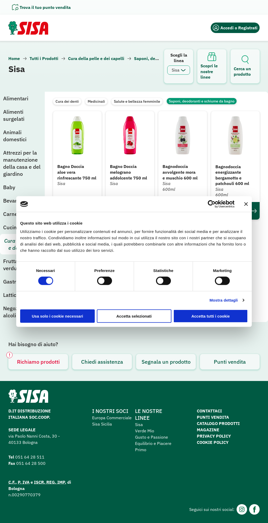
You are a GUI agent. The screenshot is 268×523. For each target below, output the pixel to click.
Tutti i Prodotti (44, 58)
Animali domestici (14, 136)
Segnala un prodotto (166, 361)
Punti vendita (230, 361)
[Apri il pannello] (41, 7)
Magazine (208, 429)
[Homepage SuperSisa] (28, 397)
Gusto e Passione (151, 437)
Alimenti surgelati (13, 115)
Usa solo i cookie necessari (57, 316)
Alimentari (15, 98)
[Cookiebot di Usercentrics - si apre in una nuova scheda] (211, 204)
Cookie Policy (212, 442)
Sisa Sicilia (102, 424)
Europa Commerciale (112, 417)
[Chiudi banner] (246, 204)
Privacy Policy (214, 436)
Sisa (139, 424)
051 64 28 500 (31, 463)
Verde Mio (144, 430)
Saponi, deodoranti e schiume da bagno (201, 101)
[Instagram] (242, 509)
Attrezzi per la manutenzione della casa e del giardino (22, 163)
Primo (140, 449)
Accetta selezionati (134, 316)
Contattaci (209, 410)
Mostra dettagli (223, 300)
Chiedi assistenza (102, 361)
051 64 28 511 (29, 457)
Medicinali (96, 101)
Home (14, 58)
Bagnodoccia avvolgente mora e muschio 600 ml (180, 172)
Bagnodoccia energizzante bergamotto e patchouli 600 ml (232, 175)
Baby (9, 187)
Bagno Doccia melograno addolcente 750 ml (128, 172)
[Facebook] (254, 509)
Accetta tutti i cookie (210, 316)
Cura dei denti (67, 101)
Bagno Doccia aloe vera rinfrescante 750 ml (76, 172)
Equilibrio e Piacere (153, 443)
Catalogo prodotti (218, 423)
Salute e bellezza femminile (137, 101)
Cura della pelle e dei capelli (96, 58)
